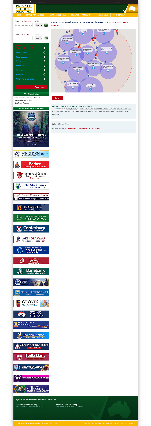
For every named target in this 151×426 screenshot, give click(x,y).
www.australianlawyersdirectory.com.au (69, 406)
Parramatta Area (66, 38)
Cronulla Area (90, 85)
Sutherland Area (72, 83)
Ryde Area (82, 30)
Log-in (30, 100)
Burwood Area (87, 49)
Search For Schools (35, 15)
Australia (57, 22)
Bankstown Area (63, 58)
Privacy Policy (107, 423)
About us (123, 423)
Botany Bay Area (93, 63)
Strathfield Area (76, 50)
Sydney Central (106, 48)
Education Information (81, 15)
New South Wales (69, 22)
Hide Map (58, 98)
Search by (23, 21)
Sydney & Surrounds (88, 22)
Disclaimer (98, 423)
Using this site (88, 423)
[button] (95, 36)
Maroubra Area (108, 66)
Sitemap (116, 423)
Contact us (131, 423)
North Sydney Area (104, 29)
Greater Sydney (105, 22)
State (37, 34)
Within (37, 21)
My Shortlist (119, 15)
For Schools (102, 15)
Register (26, 103)
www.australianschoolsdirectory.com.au (29, 406)
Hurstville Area (78, 67)
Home (18, 15)
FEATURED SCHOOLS (57, 15)
